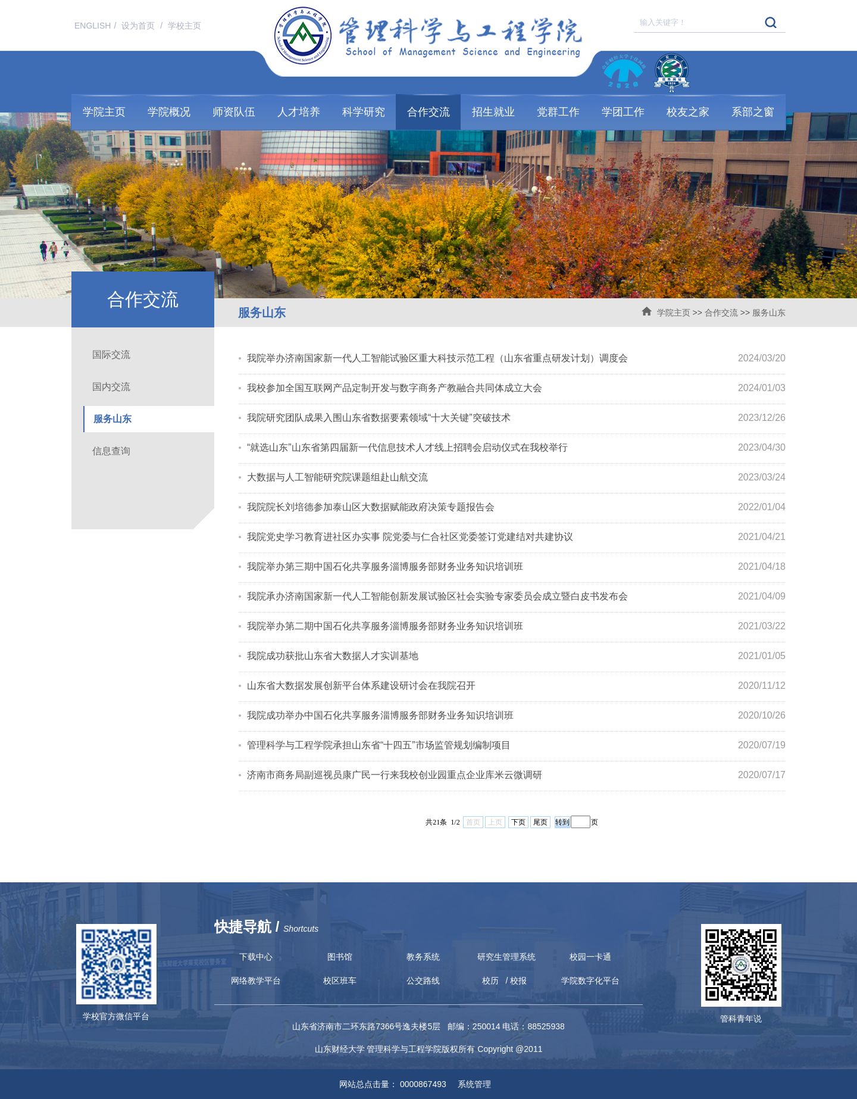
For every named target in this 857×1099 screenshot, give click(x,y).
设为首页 (139, 25)
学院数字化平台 (590, 980)
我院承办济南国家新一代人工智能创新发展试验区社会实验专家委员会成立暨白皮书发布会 (437, 596)
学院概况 (169, 112)
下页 (518, 822)
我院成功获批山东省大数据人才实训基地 (332, 656)
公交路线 (423, 980)
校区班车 (339, 980)
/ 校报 (516, 980)
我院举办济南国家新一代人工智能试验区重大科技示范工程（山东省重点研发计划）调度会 (437, 358)
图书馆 (339, 956)
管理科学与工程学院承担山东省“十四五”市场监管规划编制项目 (379, 745)
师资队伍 (233, 112)
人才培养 (298, 112)
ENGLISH (92, 25)
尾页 (540, 822)
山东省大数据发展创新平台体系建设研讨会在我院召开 (361, 685)
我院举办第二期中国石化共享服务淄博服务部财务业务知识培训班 (385, 626)
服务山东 (769, 312)
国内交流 (111, 387)
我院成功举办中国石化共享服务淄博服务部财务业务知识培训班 (380, 715)
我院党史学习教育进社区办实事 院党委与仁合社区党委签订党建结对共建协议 (410, 537)
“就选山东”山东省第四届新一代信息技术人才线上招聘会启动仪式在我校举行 (407, 447)
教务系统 (423, 956)
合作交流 (428, 112)
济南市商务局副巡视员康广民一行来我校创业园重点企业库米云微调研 (394, 775)
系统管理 (470, 1084)
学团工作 (623, 112)
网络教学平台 (256, 980)
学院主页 (104, 112)
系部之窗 (752, 112)
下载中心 (256, 956)
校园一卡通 (590, 956)
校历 (490, 980)
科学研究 (363, 112)
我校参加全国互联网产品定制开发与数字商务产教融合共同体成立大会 (394, 388)
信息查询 (111, 451)
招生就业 (493, 112)
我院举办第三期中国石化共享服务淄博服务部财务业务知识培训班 (385, 566)
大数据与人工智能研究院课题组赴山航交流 (337, 477)
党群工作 (558, 112)
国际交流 (111, 354)
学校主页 (184, 25)
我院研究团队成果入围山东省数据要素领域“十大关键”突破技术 (379, 418)
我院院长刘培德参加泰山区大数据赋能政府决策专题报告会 (371, 507)
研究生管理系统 (506, 956)
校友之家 (688, 112)
